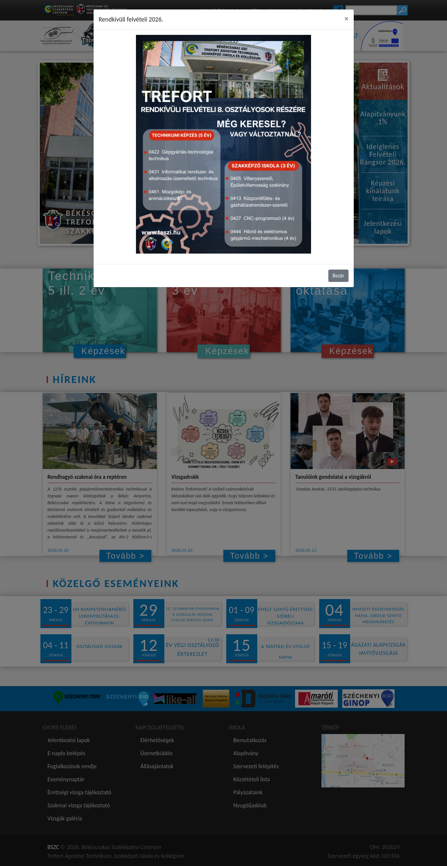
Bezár (338, 275)
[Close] (346, 18)
